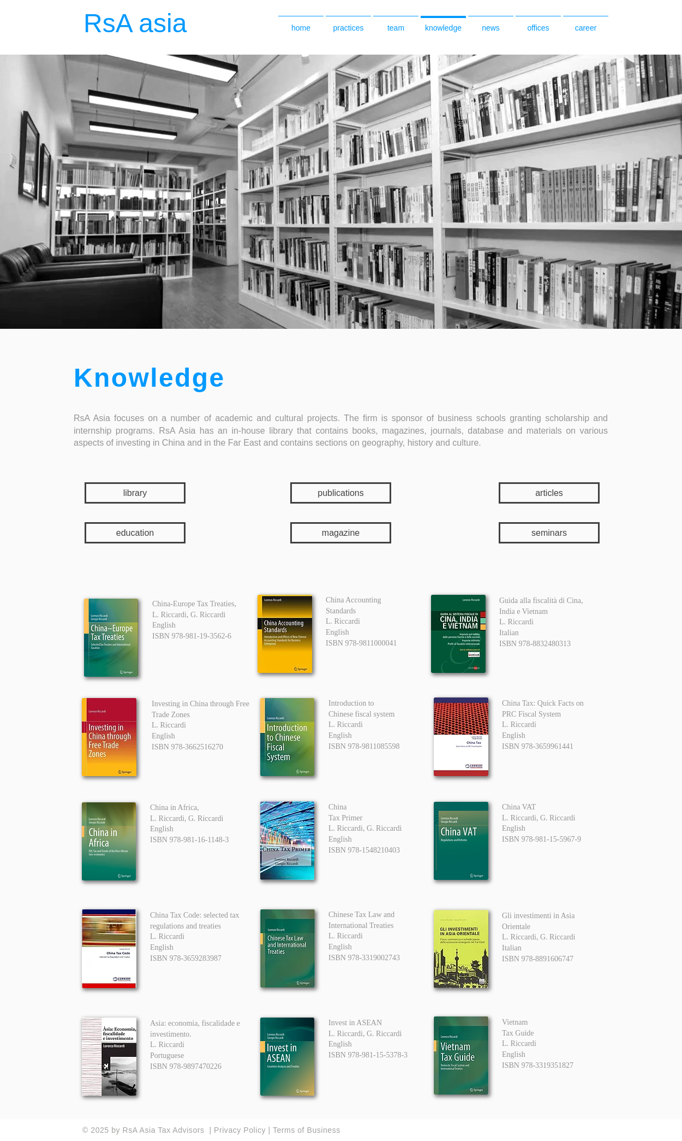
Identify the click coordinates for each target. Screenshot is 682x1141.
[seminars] (549, 532)
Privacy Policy (241, 1130)
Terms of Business (306, 1130)
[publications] (340, 493)
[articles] (549, 493)
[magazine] (340, 532)
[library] (135, 493)
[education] (135, 532)
